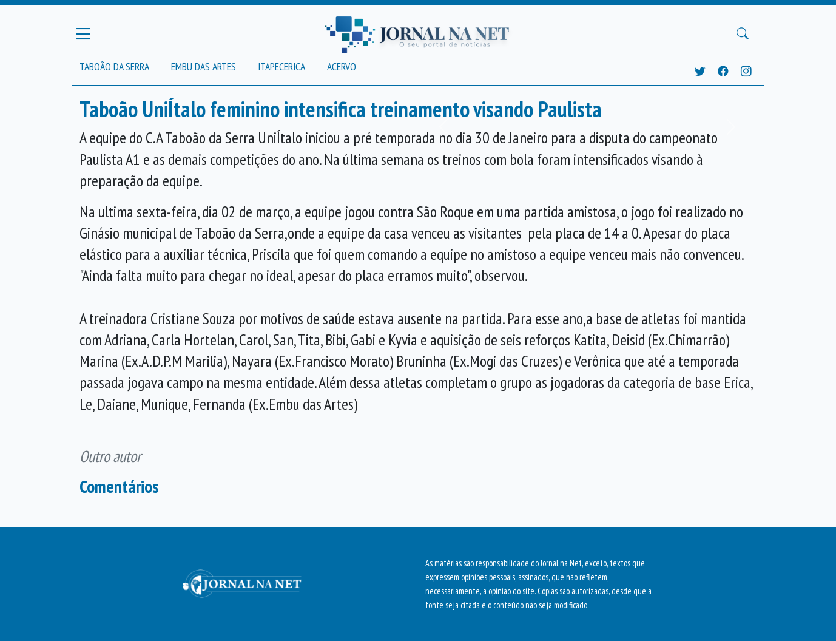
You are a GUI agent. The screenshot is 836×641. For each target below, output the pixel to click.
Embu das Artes (203, 66)
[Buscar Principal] (743, 34)
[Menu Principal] (83, 33)
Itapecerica (281, 66)
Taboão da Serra (114, 66)
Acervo (341, 66)
